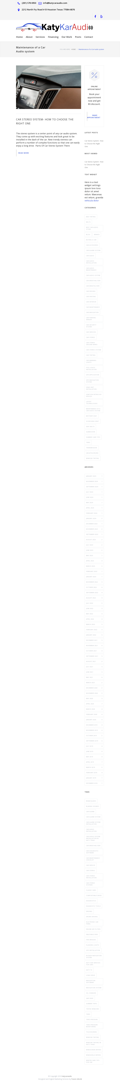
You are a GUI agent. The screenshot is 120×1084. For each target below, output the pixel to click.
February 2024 (94, 513)
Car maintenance (93, 307)
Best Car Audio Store (92, 228)
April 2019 (94, 762)
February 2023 (94, 571)
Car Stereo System (93, 350)
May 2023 (94, 555)
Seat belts (90, 426)
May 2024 (94, 503)
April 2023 (94, 561)
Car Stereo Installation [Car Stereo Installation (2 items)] (91, 877)
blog (88, 234)
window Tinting (92, 458)
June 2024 (94, 497)
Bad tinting (91, 217)
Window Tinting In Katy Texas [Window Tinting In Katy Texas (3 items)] (93, 1043)
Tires (88, 442)
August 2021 (94, 661)
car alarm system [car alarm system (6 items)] (93, 817)
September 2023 (94, 534)
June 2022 (94, 608)
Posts (78, 36)
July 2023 (94, 545)
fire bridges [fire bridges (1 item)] (91, 940)
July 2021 (94, 667)
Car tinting (91, 355)
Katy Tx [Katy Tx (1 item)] (89, 970)
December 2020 (94, 688)
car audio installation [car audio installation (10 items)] (91, 830)
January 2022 (94, 635)
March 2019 (94, 767)
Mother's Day (91, 416)
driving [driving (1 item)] (89, 911)
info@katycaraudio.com (55, 3)
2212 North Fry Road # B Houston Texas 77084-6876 (48, 9)
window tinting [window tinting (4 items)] (92, 1037)
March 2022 (94, 624)
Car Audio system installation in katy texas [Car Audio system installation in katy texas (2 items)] (93, 838)
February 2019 (94, 773)
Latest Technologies (91, 402)
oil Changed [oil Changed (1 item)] (91, 993)
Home (19, 36)
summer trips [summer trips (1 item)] (91, 1003)
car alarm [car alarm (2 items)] (90, 811)
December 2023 (94, 524)
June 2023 (94, 550)
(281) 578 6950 (29, 3)
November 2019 (94, 730)
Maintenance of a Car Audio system (93, 410)
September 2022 (94, 593)
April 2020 (94, 704)
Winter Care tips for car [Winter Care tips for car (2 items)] (92, 1061)
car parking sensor (91, 318)
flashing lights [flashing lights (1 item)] (92, 945)
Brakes (96, 234)
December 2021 (94, 640)
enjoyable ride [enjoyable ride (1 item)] (92, 934)
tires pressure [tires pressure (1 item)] (92, 1019)
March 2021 (94, 683)
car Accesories (92, 245)
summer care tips (93, 437)
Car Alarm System (93, 250)
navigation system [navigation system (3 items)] (93, 988)
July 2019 (94, 746)
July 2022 (94, 603)
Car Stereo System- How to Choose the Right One (94, 144)
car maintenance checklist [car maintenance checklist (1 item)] (93, 859)
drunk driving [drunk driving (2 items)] (92, 916)
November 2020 (94, 693)
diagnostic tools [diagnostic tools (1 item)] (93, 906)
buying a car (91, 240)
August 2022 (94, 598)
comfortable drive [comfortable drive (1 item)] (94, 895)
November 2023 (94, 529)
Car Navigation (92, 312)
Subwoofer (90, 432)
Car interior (91, 302)
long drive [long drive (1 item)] (90, 975)
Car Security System (91, 326)
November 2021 (94, 645)
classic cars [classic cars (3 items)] (91, 890)
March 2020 (94, 709)
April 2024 (94, 508)
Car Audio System (93, 275)
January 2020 (94, 720)
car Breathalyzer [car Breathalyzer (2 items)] (93, 845)
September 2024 (94, 487)
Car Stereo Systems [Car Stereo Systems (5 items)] (90, 884)
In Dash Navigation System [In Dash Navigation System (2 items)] (94, 956)
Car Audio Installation (91, 262)
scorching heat (92, 421)
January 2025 (94, 476)
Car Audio (90, 256)
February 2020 (94, 714)
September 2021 (94, 656)
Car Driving (91, 291)
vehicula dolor (92, 200)
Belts (88, 222)
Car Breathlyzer (92, 286)
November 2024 (94, 481)
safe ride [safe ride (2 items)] (89, 998)
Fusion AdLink (76, 1079)
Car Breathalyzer (93, 280)
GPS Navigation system (92, 381)
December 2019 (94, 725)
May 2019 (94, 757)
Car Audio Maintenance (91, 269)
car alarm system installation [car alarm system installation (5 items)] (93, 823)
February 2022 (94, 630)
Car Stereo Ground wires (91, 343)
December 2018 (94, 783)
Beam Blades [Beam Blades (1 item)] (91, 801)
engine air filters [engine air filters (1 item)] (93, 929)
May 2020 (94, 698)
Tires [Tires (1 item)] (88, 1014)
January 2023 (94, 577)
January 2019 (94, 778)
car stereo (90, 337)
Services (40, 36)
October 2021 (94, 651)
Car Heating (91, 296)
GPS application (92, 375)
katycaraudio (67, 1076)
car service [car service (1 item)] (90, 865)
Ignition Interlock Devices (93, 395)
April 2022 (94, 619)
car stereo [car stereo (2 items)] (90, 870)
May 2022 (94, 614)
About (29, 36)
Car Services (91, 332)
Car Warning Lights (91, 361)
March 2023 (94, 566)
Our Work (67, 36)
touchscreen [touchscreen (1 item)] (91, 1032)
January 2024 (94, 518)
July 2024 (94, 492)
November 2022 (94, 582)
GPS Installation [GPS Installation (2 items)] (93, 950)
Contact (88, 36)
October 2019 (94, 736)
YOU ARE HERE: (65, 49)
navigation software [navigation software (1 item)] (90, 981)
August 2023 (94, 540)
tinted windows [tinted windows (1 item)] (92, 1009)
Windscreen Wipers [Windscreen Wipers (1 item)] (93, 1050)
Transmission (91, 448)
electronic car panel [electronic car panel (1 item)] (92, 923)
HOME (73, 49)
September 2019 (94, 741)
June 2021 (94, 672)
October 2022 (94, 587)
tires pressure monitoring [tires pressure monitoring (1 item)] (92, 1026)
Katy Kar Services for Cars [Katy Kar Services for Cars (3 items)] (93, 964)
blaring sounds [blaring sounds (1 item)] (92, 806)
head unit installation (91, 388)
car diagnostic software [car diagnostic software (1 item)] (92, 852)
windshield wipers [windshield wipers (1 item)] (93, 1055)
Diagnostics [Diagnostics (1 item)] (91, 901)
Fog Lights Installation (91, 368)
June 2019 (94, 751)
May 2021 (94, 677)
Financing (53, 36)
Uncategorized (92, 453)
